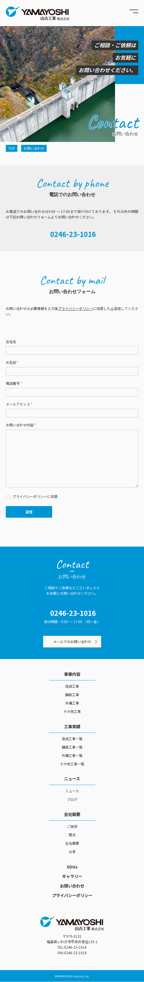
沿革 (72, 851)
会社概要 (72, 814)
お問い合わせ (72, 886)
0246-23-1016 (73, 234)
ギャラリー (72, 876)
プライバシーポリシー (75, 308)
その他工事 (72, 711)
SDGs (72, 867)
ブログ (72, 799)
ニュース (72, 778)
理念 (72, 834)
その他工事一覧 (72, 763)
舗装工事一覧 (72, 746)
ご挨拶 (72, 826)
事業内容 (72, 674)
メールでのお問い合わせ (72, 641)
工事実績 (72, 726)
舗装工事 (72, 694)
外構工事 (72, 702)
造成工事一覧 (72, 738)
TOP (11, 148)
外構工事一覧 (72, 755)
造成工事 (72, 686)
